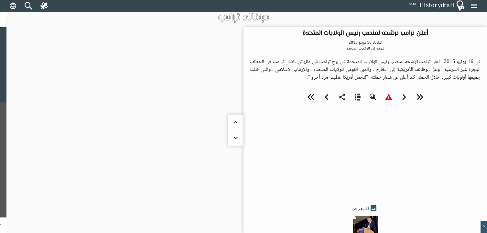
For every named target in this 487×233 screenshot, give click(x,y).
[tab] (365, 208)
